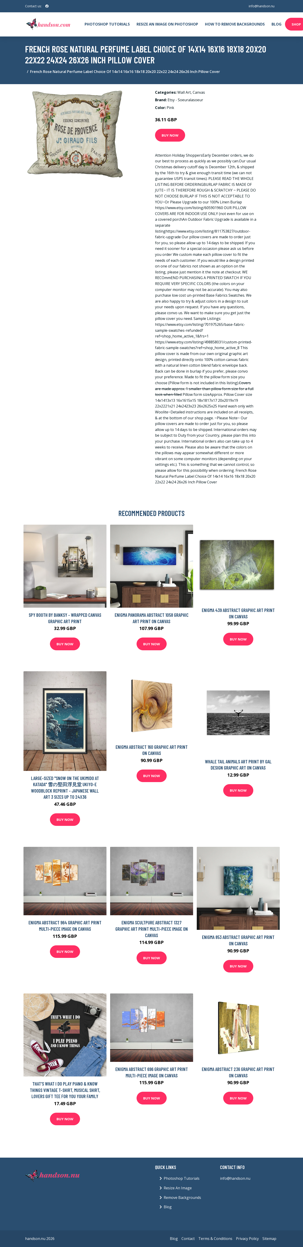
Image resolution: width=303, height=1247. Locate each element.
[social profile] (47, 6)
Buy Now (170, 135)
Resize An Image (178, 1187)
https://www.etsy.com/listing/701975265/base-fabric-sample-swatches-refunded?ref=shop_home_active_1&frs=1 (200, 330)
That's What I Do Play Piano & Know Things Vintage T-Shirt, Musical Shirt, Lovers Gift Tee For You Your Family (65, 1090)
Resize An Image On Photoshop (167, 24)
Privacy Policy (247, 1238)
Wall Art (184, 92)
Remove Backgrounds (182, 1197)
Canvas (199, 92)
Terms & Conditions (215, 1238)
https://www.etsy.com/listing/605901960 (189, 207)
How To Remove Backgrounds (235, 24)
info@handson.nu (262, 6)
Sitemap (269, 1238)
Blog (277, 24)
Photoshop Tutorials (107, 24)
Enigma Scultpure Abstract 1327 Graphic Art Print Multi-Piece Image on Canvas (151, 929)
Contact (188, 1238)
